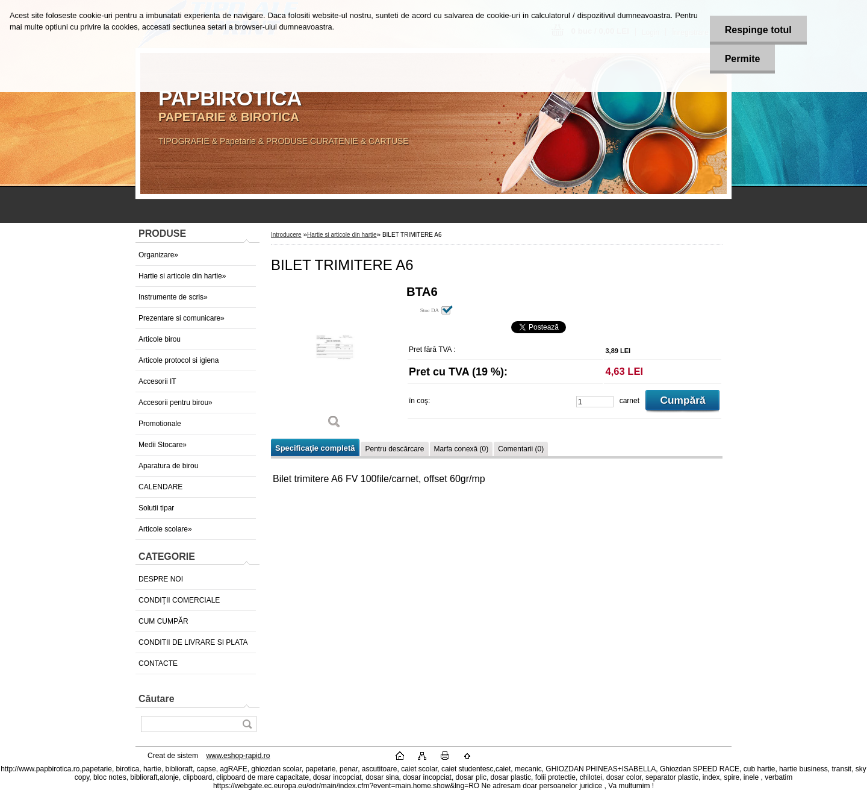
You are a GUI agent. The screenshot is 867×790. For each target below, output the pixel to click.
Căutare (156, 699)
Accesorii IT (157, 381)
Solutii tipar (156, 508)
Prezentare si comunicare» (181, 318)
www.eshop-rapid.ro (238, 755)
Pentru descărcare (394, 449)
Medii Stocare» (162, 444)
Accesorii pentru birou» (175, 402)
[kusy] (595, 401)
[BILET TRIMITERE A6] (334, 361)
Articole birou (159, 339)
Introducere (286, 234)
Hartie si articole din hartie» (182, 276)
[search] (247, 724)
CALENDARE (160, 487)
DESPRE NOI (160, 579)
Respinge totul (757, 30)
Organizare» (158, 255)
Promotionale (159, 423)
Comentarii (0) (521, 449)
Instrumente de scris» (173, 297)
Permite (742, 59)
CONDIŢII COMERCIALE (179, 600)
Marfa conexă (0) (461, 449)
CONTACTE (158, 663)
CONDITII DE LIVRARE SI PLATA (193, 642)
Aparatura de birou (168, 466)
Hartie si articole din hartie (342, 234)
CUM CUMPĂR (163, 621)
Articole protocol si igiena (178, 360)
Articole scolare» (165, 529)
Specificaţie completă (315, 448)
